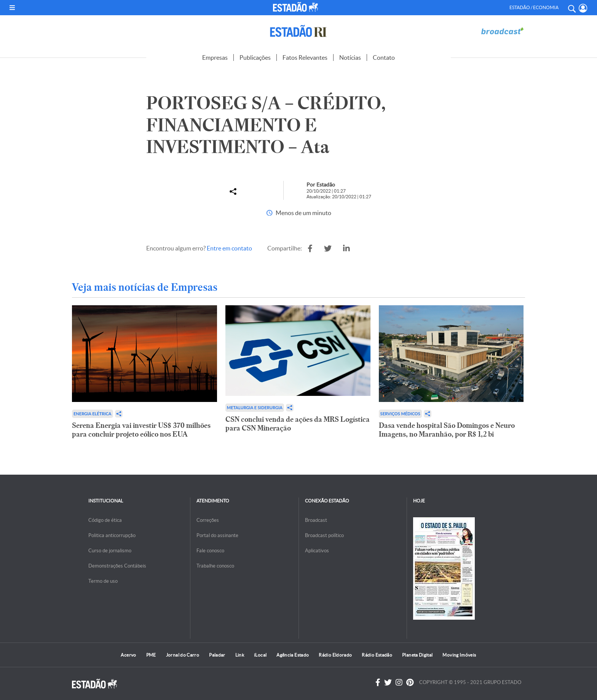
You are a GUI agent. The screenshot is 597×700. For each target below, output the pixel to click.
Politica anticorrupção (112, 535)
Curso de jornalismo (109, 550)
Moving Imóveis (459, 654)
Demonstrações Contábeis (117, 566)
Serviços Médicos (400, 413)
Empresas (215, 57)
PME (151, 654)
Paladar (217, 654)
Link (239, 654)
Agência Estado (292, 654)
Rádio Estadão (377, 654)
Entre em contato (229, 248)
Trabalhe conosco (215, 566)
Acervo (128, 654)
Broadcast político (324, 535)
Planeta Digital (417, 654)
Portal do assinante (217, 535)
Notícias (350, 57)
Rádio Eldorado (335, 654)
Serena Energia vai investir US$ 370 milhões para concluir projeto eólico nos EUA (141, 429)
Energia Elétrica (92, 413)
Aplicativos (317, 550)
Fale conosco (210, 550)
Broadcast (316, 520)
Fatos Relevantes (305, 57)
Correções (207, 520)
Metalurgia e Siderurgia (255, 407)
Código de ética (105, 520)
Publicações (255, 57)
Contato (384, 57)
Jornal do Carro (182, 654)
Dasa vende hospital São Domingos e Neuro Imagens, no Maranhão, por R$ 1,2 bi (447, 429)
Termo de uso (103, 581)
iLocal (260, 654)
